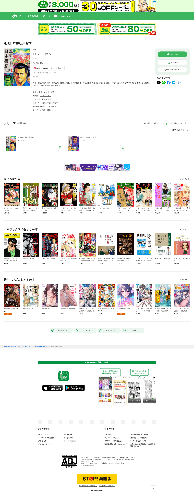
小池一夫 (36, 54)
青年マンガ (46, 99)
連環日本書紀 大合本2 (88, 137)
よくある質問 (68, 438)
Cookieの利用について (138, 441)
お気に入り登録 (152, 123)
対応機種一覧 (68, 434)
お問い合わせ (42, 441)
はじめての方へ (43, 434)
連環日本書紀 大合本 (50, 103)
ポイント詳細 (56, 68)
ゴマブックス (45, 96)
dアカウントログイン (45, 444)
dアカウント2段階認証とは (113, 441)
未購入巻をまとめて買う (178, 123)
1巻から (175, 130)
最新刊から (185, 130)
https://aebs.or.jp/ (88, 465)
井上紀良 (45, 54)
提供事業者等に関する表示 (139, 434)
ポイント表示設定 (69, 441)
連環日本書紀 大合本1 (26, 137)
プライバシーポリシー (111, 438)
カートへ (174, 62)
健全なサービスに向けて (138, 438)
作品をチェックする (174, 69)
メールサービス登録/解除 (46, 438)
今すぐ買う (174, 54)
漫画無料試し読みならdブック (12, 346)
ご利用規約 (108, 434)
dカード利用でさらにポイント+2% (44, 73)
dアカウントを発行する (88, 486)
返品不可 (36, 76)
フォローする (50, 54)
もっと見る (183, 179)
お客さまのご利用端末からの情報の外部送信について (143, 445)
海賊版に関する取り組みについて (115, 444)
